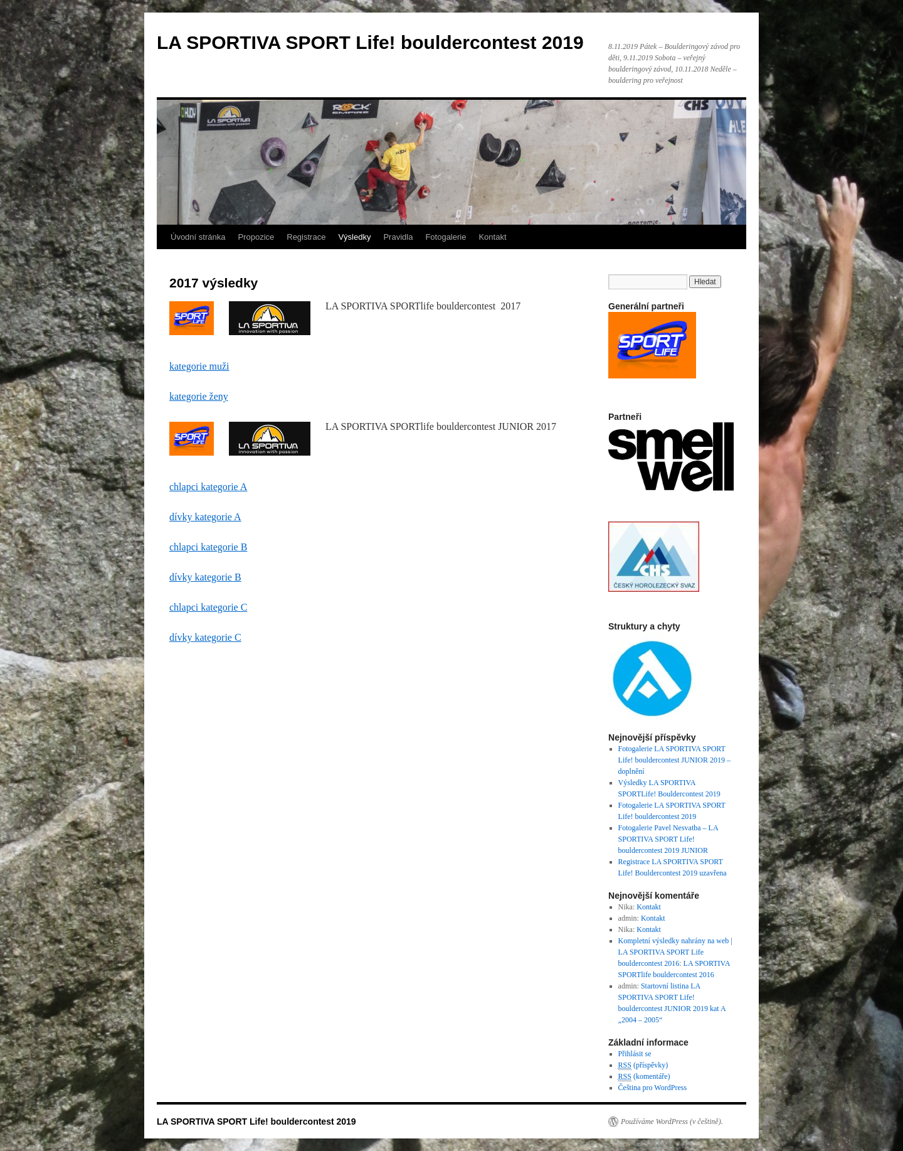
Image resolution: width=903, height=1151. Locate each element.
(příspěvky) (643, 1065)
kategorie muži (199, 366)
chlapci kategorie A (208, 486)
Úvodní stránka (198, 237)
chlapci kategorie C (208, 607)
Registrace (306, 237)
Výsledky (354, 237)
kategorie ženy (198, 396)
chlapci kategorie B (208, 547)
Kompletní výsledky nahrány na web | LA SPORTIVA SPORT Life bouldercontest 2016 (675, 952)
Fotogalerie (445, 237)
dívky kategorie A (205, 516)
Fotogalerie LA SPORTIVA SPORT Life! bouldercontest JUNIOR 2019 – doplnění (674, 760)
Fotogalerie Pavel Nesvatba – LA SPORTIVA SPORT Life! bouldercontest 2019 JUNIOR (668, 839)
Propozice (256, 237)
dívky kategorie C (205, 637)
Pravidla (398, 237)
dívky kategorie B (205, 577)
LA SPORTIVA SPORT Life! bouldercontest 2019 (370, 42)
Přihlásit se (635, 1053)
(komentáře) (644, 1076)
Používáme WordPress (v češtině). (672, 1121)
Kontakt (492, 237)
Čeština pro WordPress (652, 1087)
